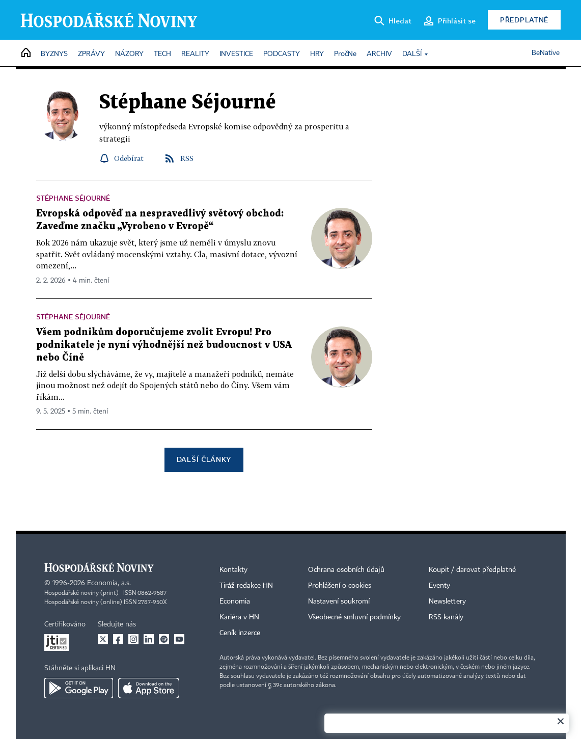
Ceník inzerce (239, 633)
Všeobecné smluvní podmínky (354, 617)
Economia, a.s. (109, 583)
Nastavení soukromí (339, 601)
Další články (204, 459)
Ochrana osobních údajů (346, 569)
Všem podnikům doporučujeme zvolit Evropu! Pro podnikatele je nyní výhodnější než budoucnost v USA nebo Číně (164, 345)
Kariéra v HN (239, 617)
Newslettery (447, 601)
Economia (234, 601)
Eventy (439, 585)
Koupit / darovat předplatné (472, 569)
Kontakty (233, 569)
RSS (186, 158)
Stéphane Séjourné (73, 198)
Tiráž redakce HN (246, 585)
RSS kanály (446, 617)
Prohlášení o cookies (339, 585)
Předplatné (524, 19)
